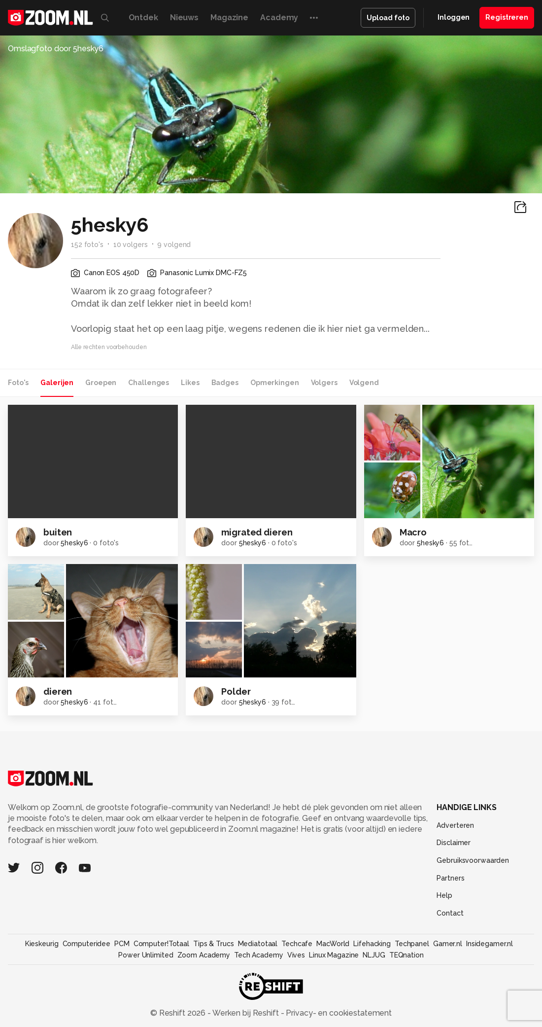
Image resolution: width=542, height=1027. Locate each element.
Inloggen (454, 17)
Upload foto (388, 18)
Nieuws (184, 17)
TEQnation (406, 955)
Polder (235, 691)
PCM (122, 944)
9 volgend (174, 244)
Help (444, 895)
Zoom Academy (204, 955)
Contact (450, 913)
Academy (279, 17)
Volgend (364, 383)
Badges (224, 383)
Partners (450, 878)
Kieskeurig (42, 944)
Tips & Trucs (213, 944)
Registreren (506, 17)
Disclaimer (454, 843)
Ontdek (143, 17)
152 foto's (87, 244)
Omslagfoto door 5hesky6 (55, 48)
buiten (57, 532)
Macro (413, 532)
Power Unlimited (145, 955)
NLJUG (374, 955)
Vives (296, 955)
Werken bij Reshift (246, 1013)
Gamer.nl (447, 944)
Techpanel (412, 944)
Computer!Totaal (161, 944)
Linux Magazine (334, 955)
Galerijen (56, 383)
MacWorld (332, 944)
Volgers (324, 383)
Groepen (100, 383)
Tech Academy (258, 955)
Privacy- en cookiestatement (338, 1013)
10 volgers (130, 244)
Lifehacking (372, 944)
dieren (57, 691)
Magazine (229, 17)
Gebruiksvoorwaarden (473, 860)
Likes (190, 383)
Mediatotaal (258, 944)
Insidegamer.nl (489, 944)
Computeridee (87, 944)
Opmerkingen (274, 383)
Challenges (148, 383)
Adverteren (455, 825)
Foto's (18, 383)
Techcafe (296, 944)
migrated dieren (256, 532)
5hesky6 (74, 543)
